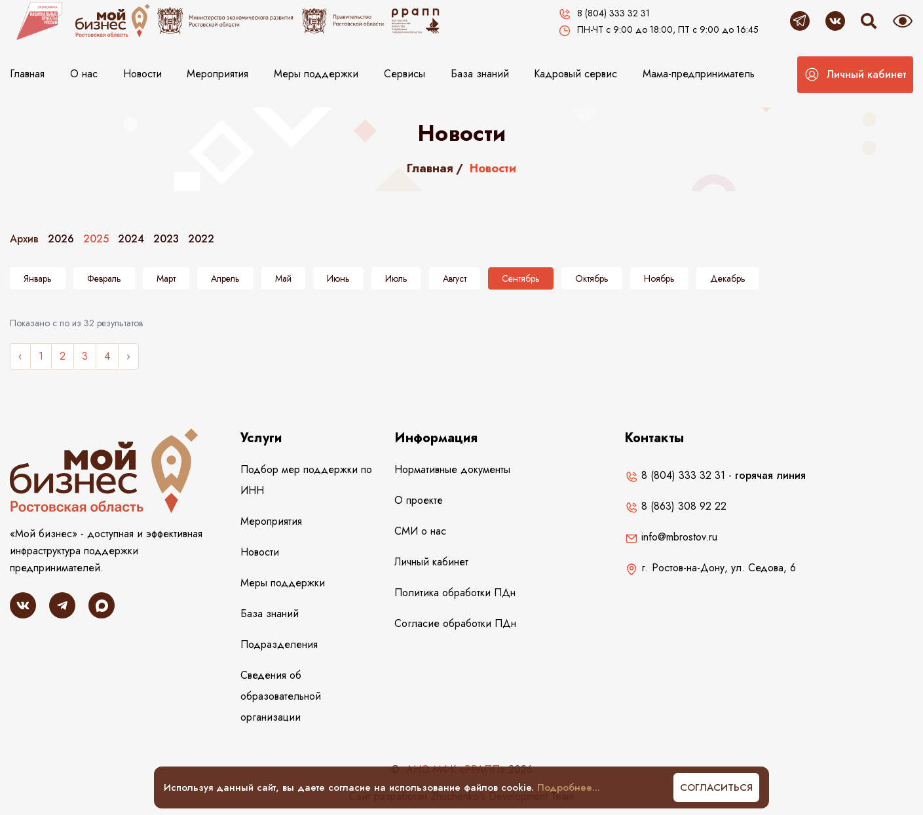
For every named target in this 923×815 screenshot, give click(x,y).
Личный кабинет (431, 561)
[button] (855, 74)
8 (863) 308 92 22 (675, 506)
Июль (396, 278)
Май (283, 278)
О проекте (418, 500)
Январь (38, 278)
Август (454, 278)
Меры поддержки (316, 73)
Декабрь (727, 278)
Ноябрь (659, 278)
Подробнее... (568, 787)
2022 (201, 238)
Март (166, 278)
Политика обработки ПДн (455, 592)
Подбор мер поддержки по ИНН (306, 480)
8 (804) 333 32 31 (675, 475)
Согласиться (716, 787)
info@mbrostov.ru (671, 536)
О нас (84, 73)
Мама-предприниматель (699, 73)
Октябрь (592, 278)
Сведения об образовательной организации (280, 696)
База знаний (480, 73)
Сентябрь (521, 278)
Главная (27, 73)
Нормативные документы (452, 469)
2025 (96, 238)
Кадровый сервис (575, 73)
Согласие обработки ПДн (455, 623)
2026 (61, 238)
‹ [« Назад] (20, 356)
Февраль (104, 278)
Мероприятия (217, 73)
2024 (131, 238)
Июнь (338, 278)
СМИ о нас (420, 531)
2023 (166, 238)
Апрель (225, 278)
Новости (142, 73)
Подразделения (279, 644)
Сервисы (404, 73)
